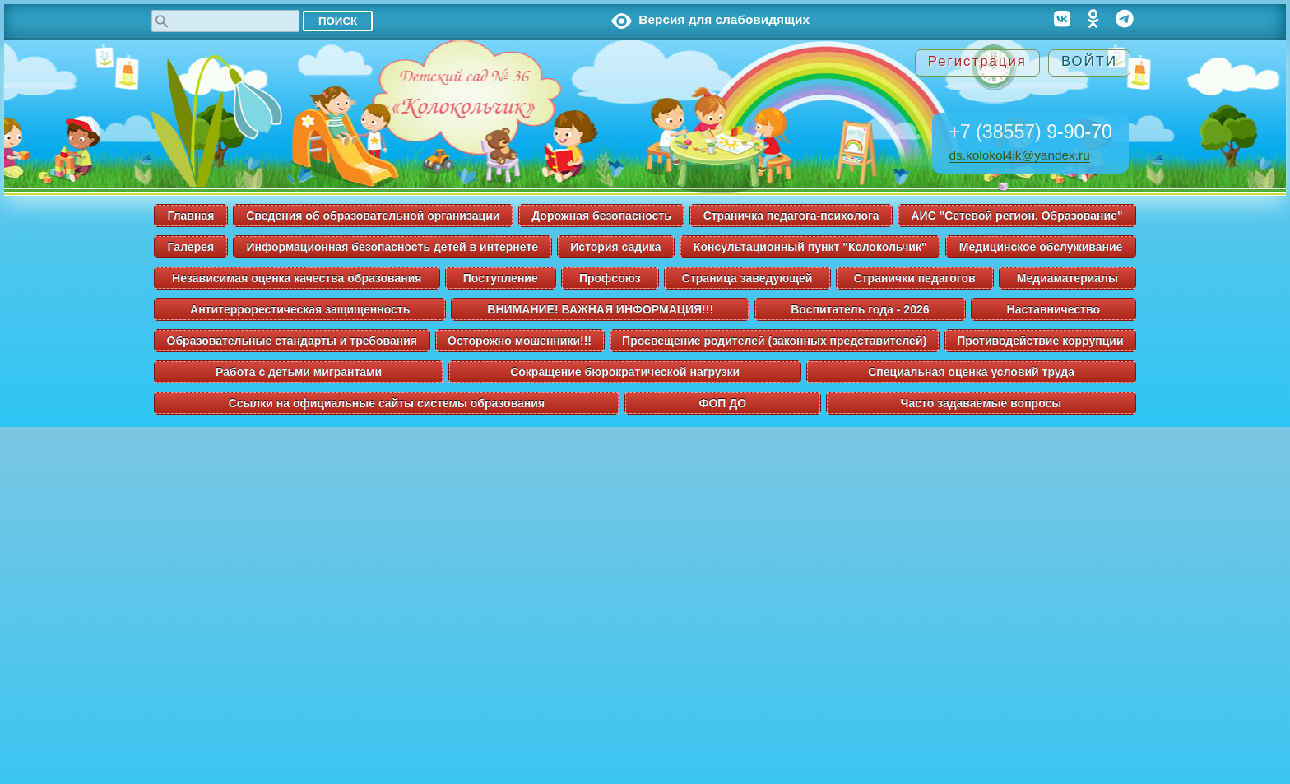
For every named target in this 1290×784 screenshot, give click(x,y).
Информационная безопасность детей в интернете (392, 246)
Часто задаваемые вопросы (981, 403)
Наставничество (1053, 309)
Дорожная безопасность (601, 215)
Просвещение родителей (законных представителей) (774, 340)
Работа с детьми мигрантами (299, 371)
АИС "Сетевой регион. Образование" (1016, 215)
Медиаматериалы (1067, 278)
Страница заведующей (747, 278)
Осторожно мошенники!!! (520, 340)
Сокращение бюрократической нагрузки (625, 371)
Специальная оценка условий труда (971, 371)
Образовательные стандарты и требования (292, 340)
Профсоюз (610, 278)
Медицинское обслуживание (1041, 246)
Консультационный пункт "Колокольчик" (810, 246)
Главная (190, 215)
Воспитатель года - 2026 (860, 309)
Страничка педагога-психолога (791, 215)
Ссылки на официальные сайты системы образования (387, 403)
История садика (615, 246)
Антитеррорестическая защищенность (300, 309)
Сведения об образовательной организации (372, 215)
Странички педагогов (915, 278)
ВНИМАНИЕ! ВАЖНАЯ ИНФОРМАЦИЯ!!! (600, 309)
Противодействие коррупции (1040, 340)
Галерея (191, 246)
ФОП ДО (723, 403)
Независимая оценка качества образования (296, 278)
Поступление (500, 278)
